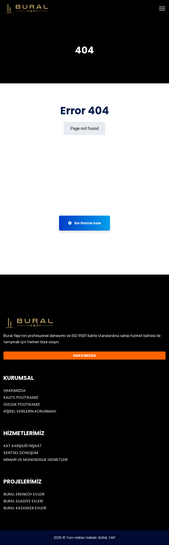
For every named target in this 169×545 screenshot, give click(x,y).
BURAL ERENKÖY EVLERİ (23, 494)
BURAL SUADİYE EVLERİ (23, 501)
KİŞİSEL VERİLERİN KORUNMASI (29, 411)
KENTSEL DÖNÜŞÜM (20, 452)
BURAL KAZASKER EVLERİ (24, 508)
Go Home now (84, 223)
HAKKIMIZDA (14, 390)
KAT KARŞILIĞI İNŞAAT (22, 445)
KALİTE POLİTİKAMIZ (20, 397)
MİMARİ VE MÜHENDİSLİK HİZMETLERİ (35, 459)
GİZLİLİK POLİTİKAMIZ (21, 404)
